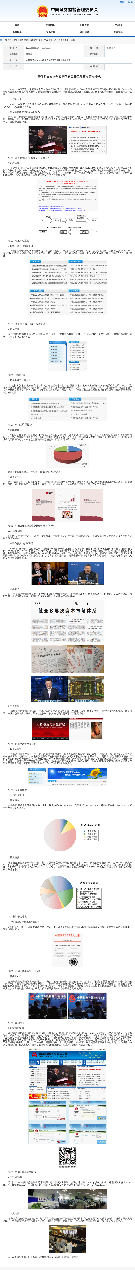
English (130, 2)
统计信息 (84, 32)
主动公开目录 (50, 40)
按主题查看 (63, 40)
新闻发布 (84, 25)
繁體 (122, 2)
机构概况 (50, 25)
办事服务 (17, 32)
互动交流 (50, 32)
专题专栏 (118, 32)
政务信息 (118, 25)
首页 (17, 25)
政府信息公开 (36, 40)
